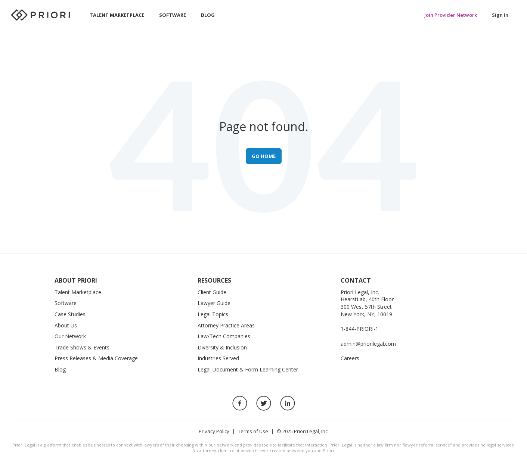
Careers (350, 358)
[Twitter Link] (263, 403)
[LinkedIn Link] (287, 403)
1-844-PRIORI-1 (359, 328)
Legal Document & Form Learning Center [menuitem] (248, 369)
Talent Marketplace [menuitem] (117, 15)
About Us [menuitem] (66, 325)
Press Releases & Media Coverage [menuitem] (96, 358)
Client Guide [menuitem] (212, 292)
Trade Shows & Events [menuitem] (82, 347)
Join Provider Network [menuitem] (450, 15)
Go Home (264, 156)
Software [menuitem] (172, 15)
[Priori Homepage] (41, 15)
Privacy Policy (214, 431)
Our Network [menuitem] (70, 336)
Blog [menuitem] (208, 15)
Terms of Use (253, 431)
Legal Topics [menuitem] (213, 314)
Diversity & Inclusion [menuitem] (222, 347)
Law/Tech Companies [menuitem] (224, 336)
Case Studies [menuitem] (70, 314)
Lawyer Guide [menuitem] (214, 303)
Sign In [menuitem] (500, 15)
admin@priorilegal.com (368, 343)
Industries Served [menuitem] (218, 358)
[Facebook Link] (239, 403)
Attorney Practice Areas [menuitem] (226, 325)
